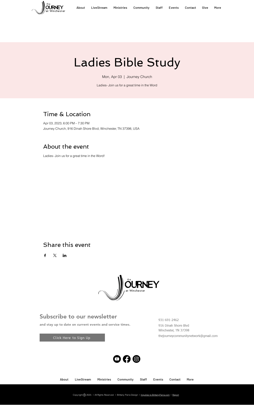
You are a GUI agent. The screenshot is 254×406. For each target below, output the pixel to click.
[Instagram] (136, 359)
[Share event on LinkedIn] (64, 255)
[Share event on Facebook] (45, 255)
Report (175, 394)
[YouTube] (117, 359)
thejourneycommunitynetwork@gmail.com (188, 336)
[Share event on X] (55, 255)
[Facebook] (127, 359)
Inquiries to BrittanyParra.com (155, 394)
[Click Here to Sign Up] (72, 338)
